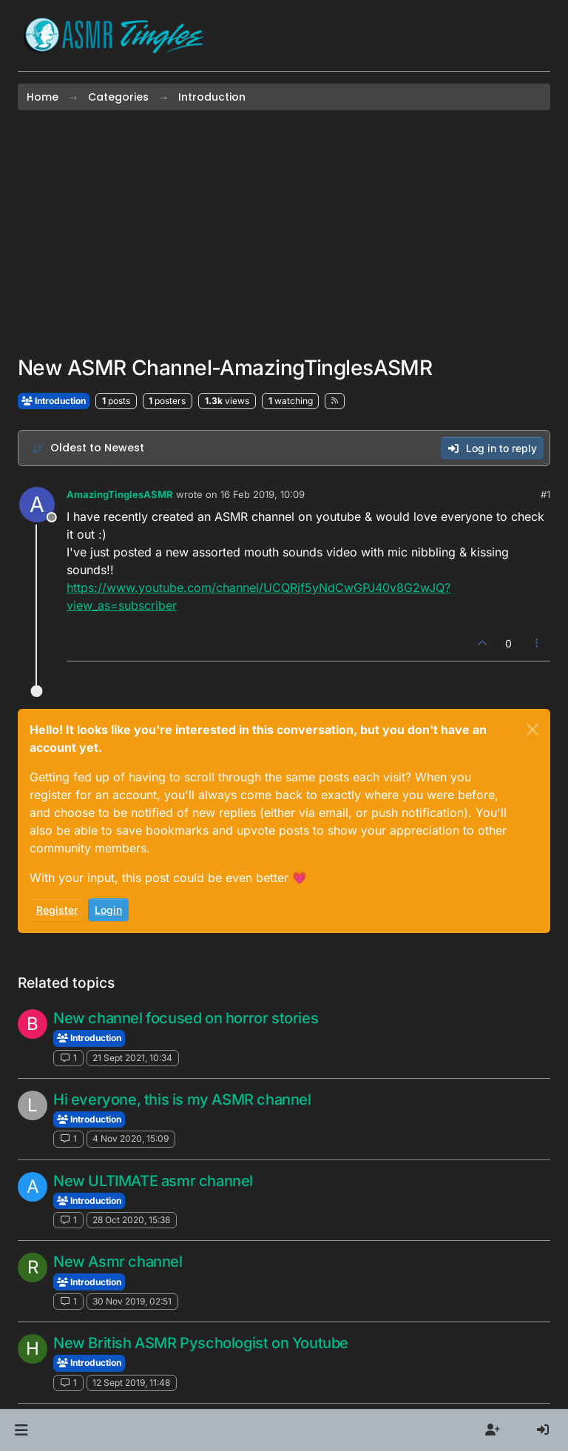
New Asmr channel (118, 1261)
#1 (545, 494)
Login (108, 909)
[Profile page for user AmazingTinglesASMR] (37, 504)
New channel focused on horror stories (185, 1018)
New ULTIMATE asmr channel (153, 1181)
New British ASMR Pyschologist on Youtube (200, 1343)
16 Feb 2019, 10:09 (262, 494)
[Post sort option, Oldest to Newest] (87, 448)
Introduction (53, 400)
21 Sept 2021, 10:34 (132, 1057)
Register (57, 909)
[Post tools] (537, 643)
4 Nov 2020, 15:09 (130, 1138)
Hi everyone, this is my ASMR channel (182, 1099)
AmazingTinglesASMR (120, 494)
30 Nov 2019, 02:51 (132, 1301)
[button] (21, 1430)
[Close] (532, 729)
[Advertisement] (284, 233)
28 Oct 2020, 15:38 (131, 1219)
